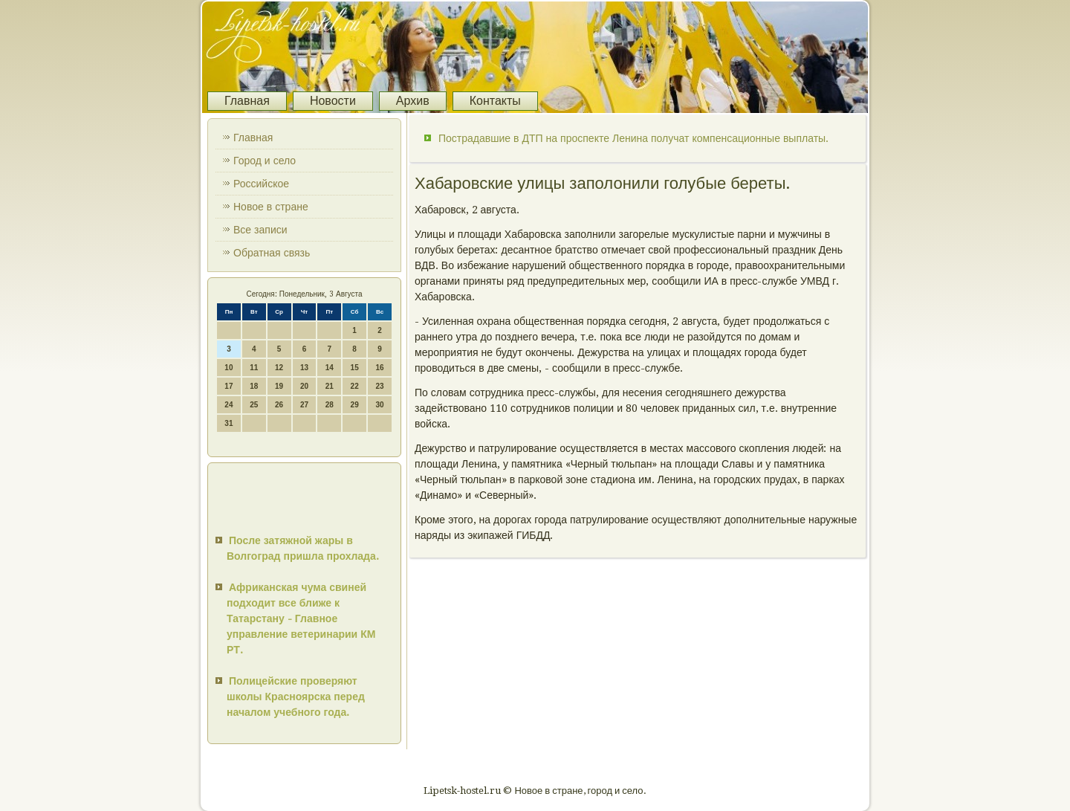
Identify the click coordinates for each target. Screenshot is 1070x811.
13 (304, 368)
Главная (247, 100)
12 (279, 368)
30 (379, 405)
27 (304, 405)
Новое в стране (270, 207)
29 (355, 405)
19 (279, 386)
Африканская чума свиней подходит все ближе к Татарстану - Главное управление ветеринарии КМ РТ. (301, 618)
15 (355, 368)
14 (329, 368)
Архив (412, 100)
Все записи (260, 230)
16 (379, 368)
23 (379, 386)
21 (329, 386)
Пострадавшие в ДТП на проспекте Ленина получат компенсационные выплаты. (633, 138)
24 (228, 405)
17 (228, 386)
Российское (261, 184)
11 (254, 368)
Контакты (495, 100)
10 (228, 368)
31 (228, 423)
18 (254, 386)
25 (254, 405)
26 (279, 405)
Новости (333, 100)
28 (329, 405)
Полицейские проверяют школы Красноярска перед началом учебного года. (296, 696)
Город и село (264, 161)
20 (304, 386)
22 (355, 386)
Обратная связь (271, 253)
